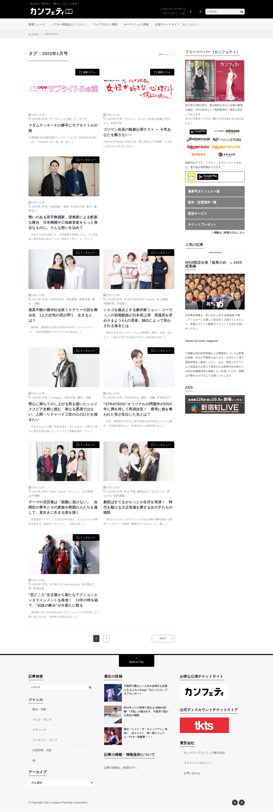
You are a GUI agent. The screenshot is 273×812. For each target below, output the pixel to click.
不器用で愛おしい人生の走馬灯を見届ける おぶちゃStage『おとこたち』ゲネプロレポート (145, 690)
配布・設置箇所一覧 (202, 202)
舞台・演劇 (84, 397)
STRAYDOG (56, 299)
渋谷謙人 (121, 303)
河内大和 (69, 397)
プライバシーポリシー (197, 763)
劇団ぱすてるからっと (151, 491)
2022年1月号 (39, 119)
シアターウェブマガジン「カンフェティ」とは (173, 11)
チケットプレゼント (202, 224)
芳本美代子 (164, 397)
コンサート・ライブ (44, 740)
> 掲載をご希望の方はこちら (228, 232)
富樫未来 (84, 299)
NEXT (162, 639)
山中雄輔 (34, 495)
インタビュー (88, 160)
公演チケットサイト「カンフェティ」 (178, 24)
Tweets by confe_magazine (201, 341)
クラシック (39, 730)
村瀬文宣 (38, 588)
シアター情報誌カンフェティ (69, 24)
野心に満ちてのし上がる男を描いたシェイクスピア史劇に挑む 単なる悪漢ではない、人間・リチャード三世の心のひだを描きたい (63, 412)
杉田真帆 (119, 495)
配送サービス (197, 213)
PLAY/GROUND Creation (139, 299)
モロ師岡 (87, 491)
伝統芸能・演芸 (59, 206)
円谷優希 (71, 299)
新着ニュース (36, 24)
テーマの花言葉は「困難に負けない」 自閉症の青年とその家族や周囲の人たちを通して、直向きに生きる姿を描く (63, 508)
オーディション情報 (136, 24)
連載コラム (89, 72)
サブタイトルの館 (60, 119)
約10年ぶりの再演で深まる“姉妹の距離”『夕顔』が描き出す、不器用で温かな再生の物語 (146, 712)
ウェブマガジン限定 (105, 24)
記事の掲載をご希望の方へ (120, 768)
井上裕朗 (162, 299)
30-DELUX (55, 584)
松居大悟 (116, 123)
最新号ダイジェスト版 (204, 191)
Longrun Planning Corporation (69, 803)
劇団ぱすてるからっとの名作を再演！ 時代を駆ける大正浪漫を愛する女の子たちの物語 (138, 508)
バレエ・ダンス (42, 720)
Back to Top (136, 662)
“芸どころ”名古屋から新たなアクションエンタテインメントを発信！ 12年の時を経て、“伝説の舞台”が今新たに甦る (63, 600)
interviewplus (71, 584)
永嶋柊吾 (108, 303)
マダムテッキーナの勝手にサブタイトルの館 (63, 128)
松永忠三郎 (78, 206)
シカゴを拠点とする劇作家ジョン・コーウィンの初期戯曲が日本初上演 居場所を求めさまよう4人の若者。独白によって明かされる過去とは (138, 318)
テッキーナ (80, 119)
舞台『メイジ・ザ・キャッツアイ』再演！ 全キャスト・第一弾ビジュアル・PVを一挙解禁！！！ (145, 733)
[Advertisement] (138, 197)
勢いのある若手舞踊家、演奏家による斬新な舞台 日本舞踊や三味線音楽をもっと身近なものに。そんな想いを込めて (63, 222)
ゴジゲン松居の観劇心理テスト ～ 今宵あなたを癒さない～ (137, 132)
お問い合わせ (192, 773)
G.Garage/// (55, 397)
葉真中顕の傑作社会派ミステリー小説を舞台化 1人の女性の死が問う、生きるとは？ (63, 315)
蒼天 (89, 206)
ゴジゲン (129, 119)
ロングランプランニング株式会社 (204, 753)
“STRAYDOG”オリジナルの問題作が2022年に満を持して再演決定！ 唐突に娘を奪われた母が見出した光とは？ (138, 409)
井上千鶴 (129, 491)
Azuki (52, 491)
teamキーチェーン (69, 491)
